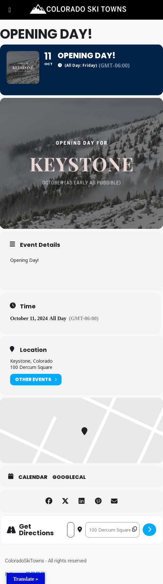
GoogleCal (69, 477)
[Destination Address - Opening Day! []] (112, 530)
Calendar (32, 477)
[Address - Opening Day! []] (70, 530)
